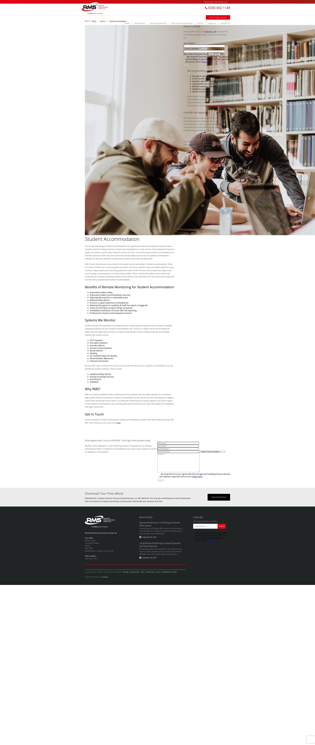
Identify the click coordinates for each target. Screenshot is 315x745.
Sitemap (125, 576)
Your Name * (190, 43)
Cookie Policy (150, 576)
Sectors (102, 21)
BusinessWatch (98, 8)
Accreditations (166, 576)
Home (94, 21)
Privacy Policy (134, 576)
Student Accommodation (117, 21)
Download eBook (218, 500)
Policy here (206, 61)
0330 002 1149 (219, 8)
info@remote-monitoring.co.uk (215, 2)
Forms (158, 576)
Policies (174, 576)
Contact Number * (192, 48)
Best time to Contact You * (196, 54)
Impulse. (105, 580)
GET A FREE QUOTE (218, 17)
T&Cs (142, 576)
